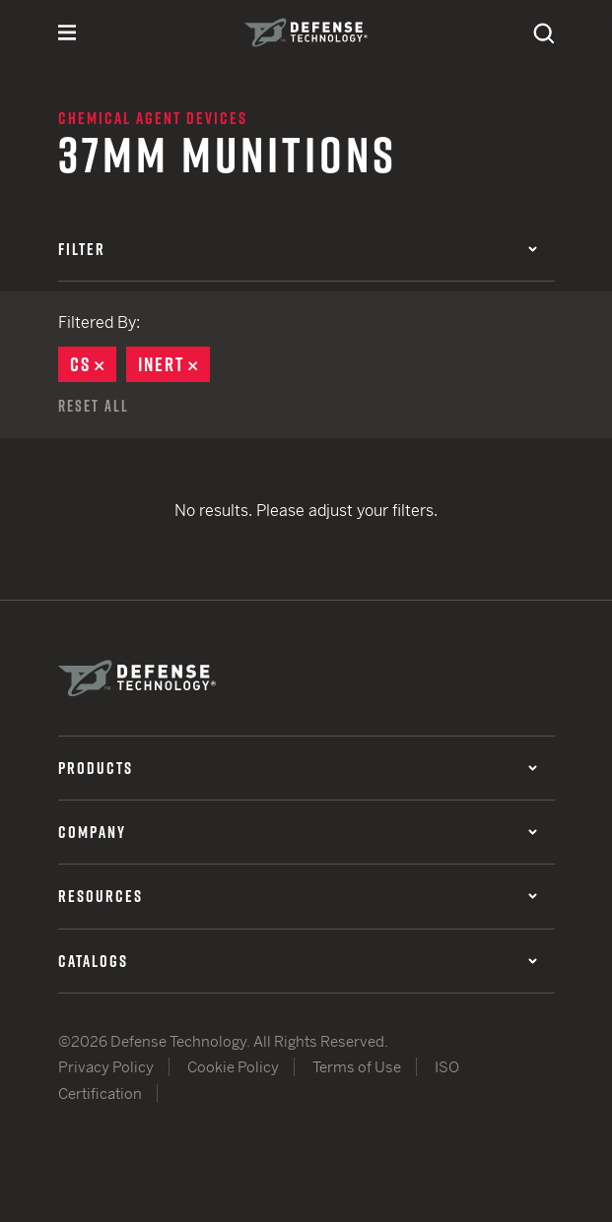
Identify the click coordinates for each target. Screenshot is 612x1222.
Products (297, 768)
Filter (297, 249)
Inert (174, 364)
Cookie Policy (233, 1067)
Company (297, 832)
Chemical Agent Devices (152, 118)
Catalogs (297, 961)
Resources (297, 896)
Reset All (93, 406)
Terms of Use (356, 1067)
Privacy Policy (106, 1067)
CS (93, 364)
